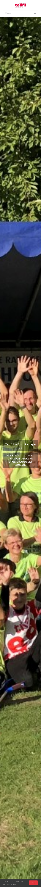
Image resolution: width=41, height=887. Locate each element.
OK (33, 883)
